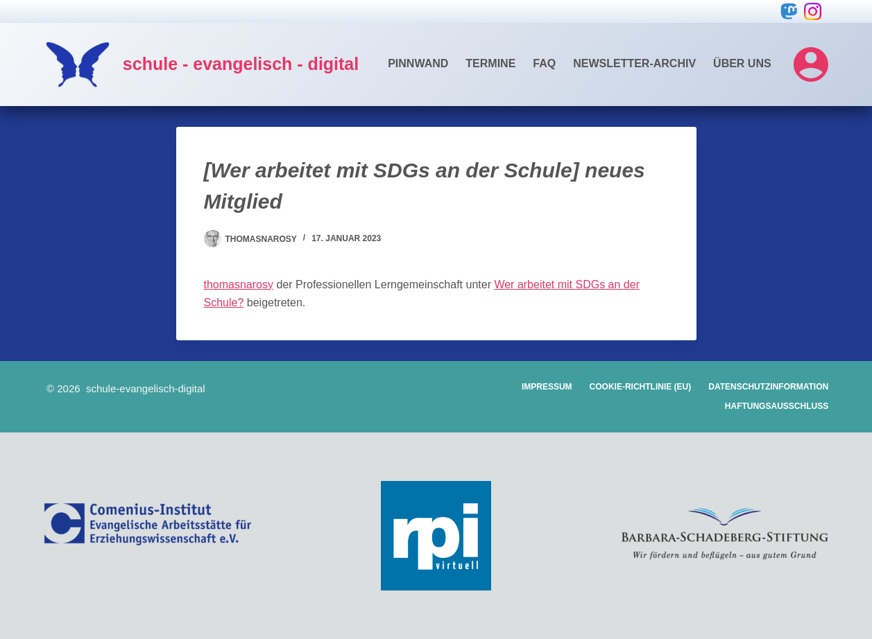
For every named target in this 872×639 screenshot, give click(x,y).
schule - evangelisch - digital (241, 63)
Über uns (742, 63)
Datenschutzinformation (768, 387)
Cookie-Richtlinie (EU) (641, 387)
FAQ (544, 63)
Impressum (547, 387)
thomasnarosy (239, 284)
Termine (490, 63)
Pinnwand (418, 63)
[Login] (811, 64)
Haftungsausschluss (776, 406)
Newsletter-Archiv (634, 63)
